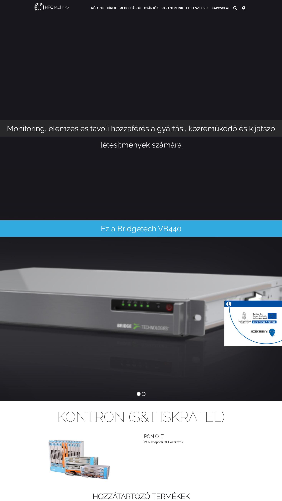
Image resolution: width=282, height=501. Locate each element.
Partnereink (172, 8)
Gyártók (151, 8)
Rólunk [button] (97, 8)
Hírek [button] (111, 8)
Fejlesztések (197, 8)
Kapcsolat (221, 8)
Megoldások (130, 8)
